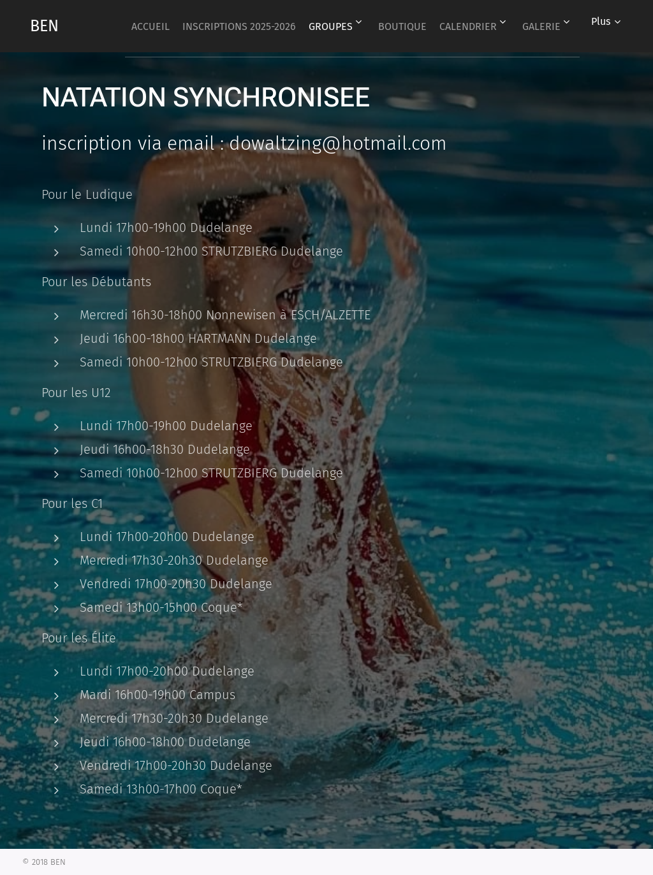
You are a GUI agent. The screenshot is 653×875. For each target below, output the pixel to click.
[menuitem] (176, 26)
